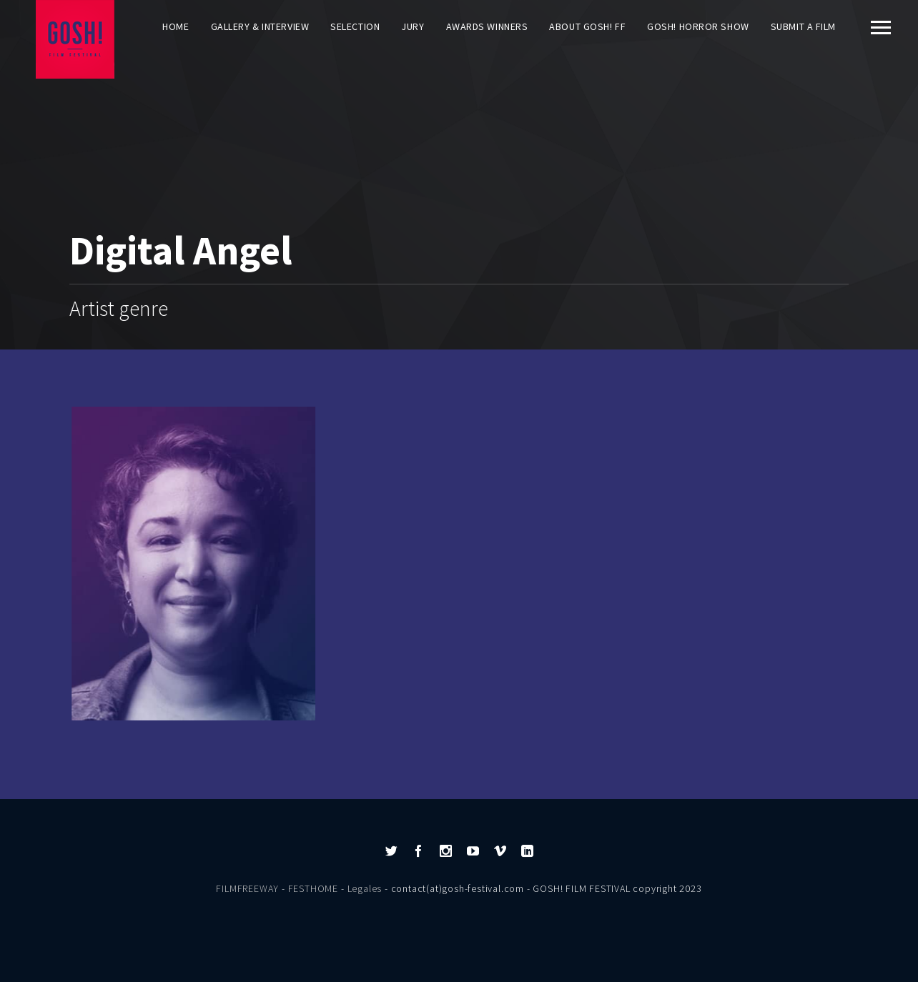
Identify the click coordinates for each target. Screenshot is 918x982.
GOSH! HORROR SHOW (698, 26)
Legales (364, 888)
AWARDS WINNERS (487, 26)
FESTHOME (313, 888)
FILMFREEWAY (247, 888)
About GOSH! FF (587, 26)
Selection (355, 26)
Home (175, 26)
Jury (412, 26)
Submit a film (803, 26)
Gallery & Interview (260, 26)
